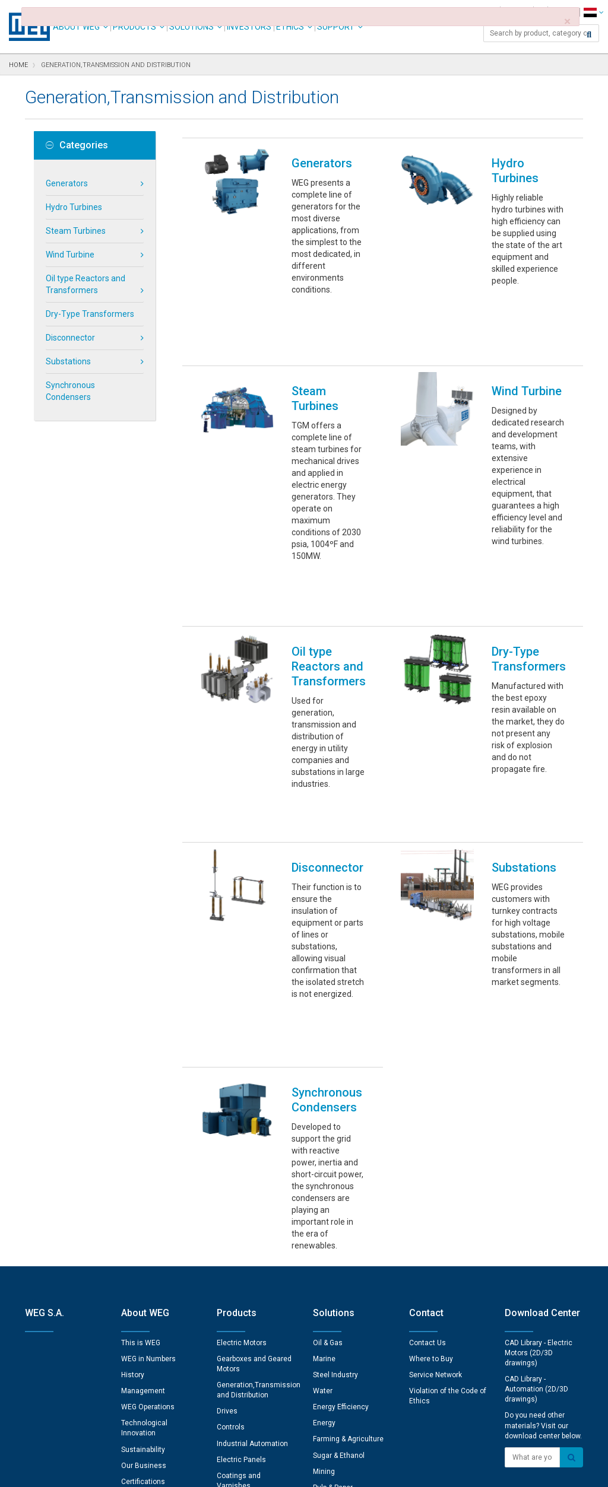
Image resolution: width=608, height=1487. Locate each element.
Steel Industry (335, 1143)
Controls (231, 1195)
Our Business (143, 1233)
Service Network (435, 1143)
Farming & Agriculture (348, 1207)
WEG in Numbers (148, 1127)
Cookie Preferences (315, 1433)
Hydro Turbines (74, 207)
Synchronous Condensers (70, 391)
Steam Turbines (76, 231)
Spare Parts (235, 1270)
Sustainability (143, 1217)
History (132, 1143)
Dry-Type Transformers (90, 314)
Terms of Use (295, 1470)
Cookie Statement (229, 1470)
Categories (77, 145)
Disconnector (70, 337)
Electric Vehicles (341, 1271)
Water (322, 1159)
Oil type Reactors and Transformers (85, 284)
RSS (335, 1470)
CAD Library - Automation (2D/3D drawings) (536, 1157)
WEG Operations (148, 1175)
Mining (324, 1239)
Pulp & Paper (333, 1255)
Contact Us (427, 1111)
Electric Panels (241, 1228)
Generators (67, 183)
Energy (324, 1191)
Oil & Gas (328, 1111)
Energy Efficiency (341, 1175)
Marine (324, 1127)
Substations (68, 361)
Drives (227, 1179)
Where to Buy (431, 1127)
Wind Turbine (70, 254)
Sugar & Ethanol (339, 1223)
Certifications (143, 1249)
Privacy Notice (161, 1470)
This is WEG (140, 1111)
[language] (593, 12)
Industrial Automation (252, 1212)
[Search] (589, 34)
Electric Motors (242, 1111)
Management (143, 1159)
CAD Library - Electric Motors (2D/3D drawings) (538, 1121)
